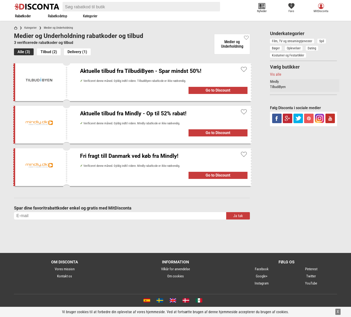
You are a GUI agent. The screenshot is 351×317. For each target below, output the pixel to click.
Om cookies (175, 276)
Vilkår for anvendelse (175, 269)
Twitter (311, 276)
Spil (321, 41)
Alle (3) (24, 52)
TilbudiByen (278, 87)
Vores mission (65, 269)
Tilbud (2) (48, 52)
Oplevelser (294, 48)
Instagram (262, 283)
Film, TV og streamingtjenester (292, 41)
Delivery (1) (77, 52)
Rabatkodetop (57, 16)
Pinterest (311, 269)
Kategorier (90, 16)
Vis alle (275, 74)
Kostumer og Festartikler (288, 55)
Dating (312, 48)
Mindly (274, 81)
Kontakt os (64, 276)
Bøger (276, 48)
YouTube (311, 283)
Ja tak (238, 216)
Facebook (262, 269)
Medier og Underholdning (232, 44)
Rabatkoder (23, 16)
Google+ (261, 276)
